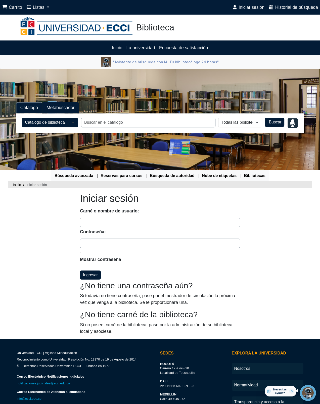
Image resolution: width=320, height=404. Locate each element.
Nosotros (242, 368)
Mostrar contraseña (100, 259)
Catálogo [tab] (29, 107)
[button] (12, 7)
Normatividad (246, 385)
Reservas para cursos (121, 175)
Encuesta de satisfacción (183, 47)
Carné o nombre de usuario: (109, 210)
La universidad (140, 47)
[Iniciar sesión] (248, 7)
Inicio (117, 47)
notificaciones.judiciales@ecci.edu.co (43, 383)
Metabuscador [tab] (61, 107)
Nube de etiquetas (219, 175)
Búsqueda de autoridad (172, 175)
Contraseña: (93, 231)
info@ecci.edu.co (29, 398)
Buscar (274, 122)
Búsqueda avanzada (74, 175)
